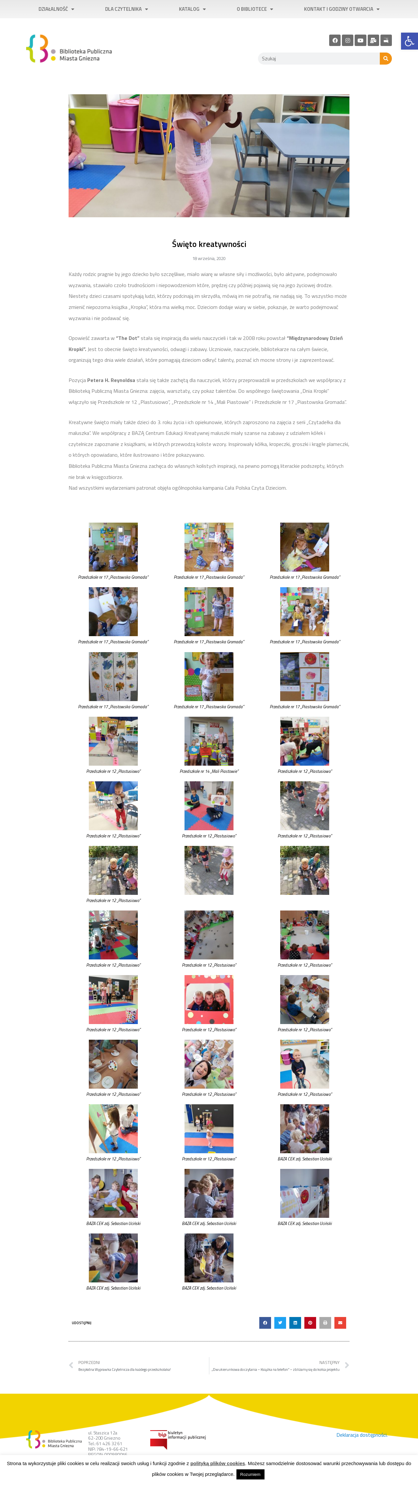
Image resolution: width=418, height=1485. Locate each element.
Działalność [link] (56, 9)
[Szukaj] (386, 59)
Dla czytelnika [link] (126, 9)
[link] (409, 41)
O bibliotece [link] (255, 9)
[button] (265, 1323)
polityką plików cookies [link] (217, 1463)
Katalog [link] (192, 9)
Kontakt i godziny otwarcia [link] (341, 9)
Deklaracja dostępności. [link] (362, 1435)
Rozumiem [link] (250, 1474)
